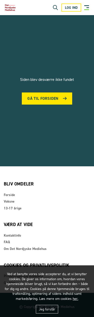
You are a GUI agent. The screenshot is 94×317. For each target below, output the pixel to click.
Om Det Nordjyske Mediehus (25, 248)
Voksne (9, 201)
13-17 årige (13, 208)
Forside (9, 195)
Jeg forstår (47, 309)
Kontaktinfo (12, 235)
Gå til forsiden (42, 98)
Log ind (71, 7)
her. (75, 298)
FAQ (7, 242)
